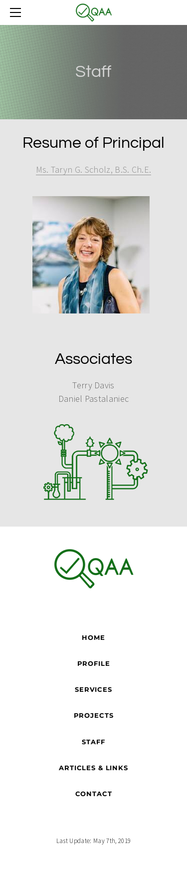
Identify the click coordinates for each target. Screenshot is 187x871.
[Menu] (17, 12)
